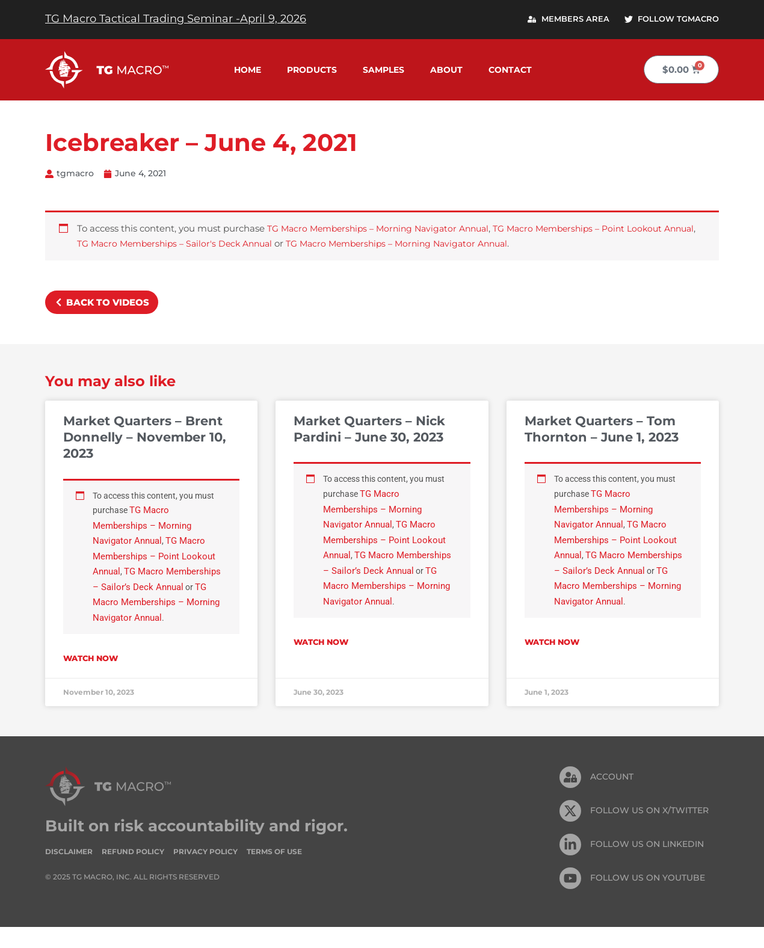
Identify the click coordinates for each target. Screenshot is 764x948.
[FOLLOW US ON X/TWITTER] (570, 831)
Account (611, 797)
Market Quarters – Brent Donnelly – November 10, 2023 (144, 438)
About (446, 69)
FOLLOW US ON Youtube (647, 898)
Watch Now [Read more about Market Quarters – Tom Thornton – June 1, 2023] (552, 663)
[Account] (570, 797)
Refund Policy (133, 871)
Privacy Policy (205, 871)
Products (312, 69)
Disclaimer (69, 871)
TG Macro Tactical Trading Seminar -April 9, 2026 (175, 18)
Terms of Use (274, 871)
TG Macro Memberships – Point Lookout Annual (156, 559)
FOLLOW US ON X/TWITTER (649, 831)
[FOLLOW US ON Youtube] (570, 899)
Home (247, 69)
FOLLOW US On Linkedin (647, 865)
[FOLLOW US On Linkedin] (570, 865)
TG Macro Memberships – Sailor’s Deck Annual (154, 590)
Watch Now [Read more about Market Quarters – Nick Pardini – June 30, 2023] (321, 663)
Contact (510, 69)
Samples (383, 69)
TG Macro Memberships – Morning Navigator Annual (384, 229)
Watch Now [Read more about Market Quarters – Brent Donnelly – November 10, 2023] (90, 679)
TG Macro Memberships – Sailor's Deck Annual (217, 244)
